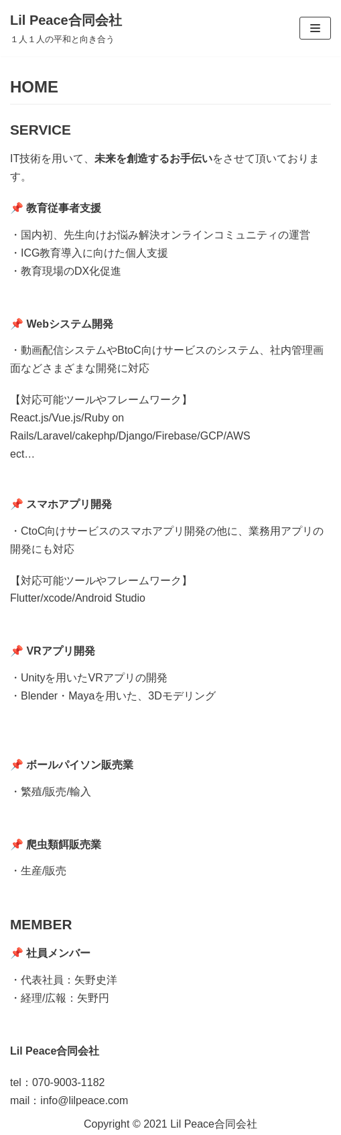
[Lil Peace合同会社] (66, 28)
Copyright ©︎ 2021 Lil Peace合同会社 (170, 1124)
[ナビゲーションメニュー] (315, 28)
